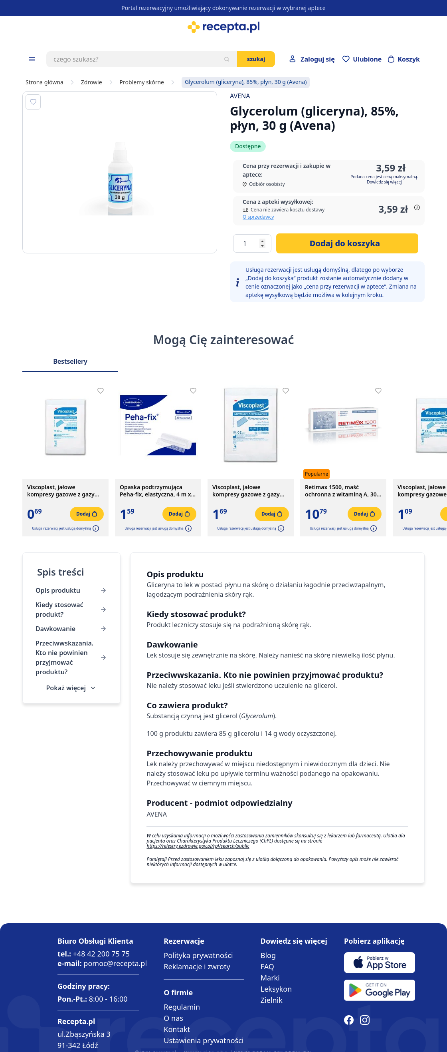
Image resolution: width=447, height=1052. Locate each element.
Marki (270, 977)
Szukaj (256, 59)
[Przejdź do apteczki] (362, 59)
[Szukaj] (227, 59)
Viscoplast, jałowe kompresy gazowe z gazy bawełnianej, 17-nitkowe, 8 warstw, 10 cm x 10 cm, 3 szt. (248, 491)
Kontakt (177, 1029)
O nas (173, 1018)
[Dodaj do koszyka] (347, 243)
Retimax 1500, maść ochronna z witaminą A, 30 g (341, 491)
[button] (95, 528)
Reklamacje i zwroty (197, 966)
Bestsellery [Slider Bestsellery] (70, 361)
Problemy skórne (142, 82)
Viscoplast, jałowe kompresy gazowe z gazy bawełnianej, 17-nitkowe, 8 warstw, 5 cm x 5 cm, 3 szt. (63, 491)
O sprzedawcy (258, 216)
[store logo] (223, 27)
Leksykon (276, 989)
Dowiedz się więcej (384, 182)
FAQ (267, 966)
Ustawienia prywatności (203, 1040)
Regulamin (182, 1007)
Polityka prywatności (198, 955)
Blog (268, 955)
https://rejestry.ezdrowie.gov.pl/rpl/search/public (197, 846)
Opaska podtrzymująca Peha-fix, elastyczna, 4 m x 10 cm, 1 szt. (155, 491)
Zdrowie (91, 82)
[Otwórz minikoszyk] (404, 59)
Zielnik (272, 1000)
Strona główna (44, 82)
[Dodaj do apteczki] (33, 102)
